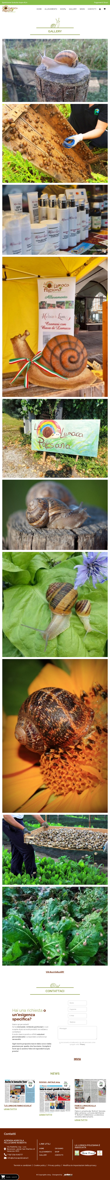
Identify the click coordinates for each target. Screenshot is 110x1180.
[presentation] (77, 1051)
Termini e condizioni (22, 1165)
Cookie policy (40, 1165)
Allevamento (51, 9)
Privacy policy (54, 1165)
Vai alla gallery (55, 972)
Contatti (92, 9)
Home (39, 9)
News (82, 9)
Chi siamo (59, 1148)
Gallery (73, 9)
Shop (63, 9)
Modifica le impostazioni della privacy (79, 1165)
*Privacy (82, 1044)
